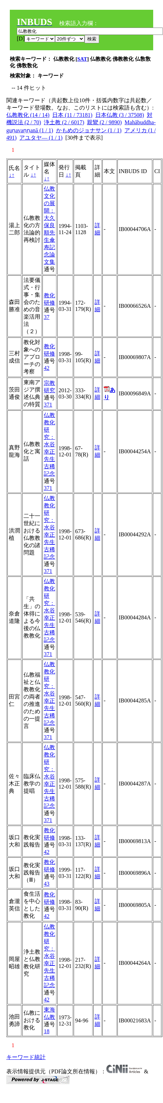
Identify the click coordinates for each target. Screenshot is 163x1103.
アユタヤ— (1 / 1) (40, 138)
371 (48, 405)
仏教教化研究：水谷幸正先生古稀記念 (49, 444)
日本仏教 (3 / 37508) (119, 115)
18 (46, 1031)
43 (46, 884)
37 (46, 317)
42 (46, 368)
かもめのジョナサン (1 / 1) (89, 130)
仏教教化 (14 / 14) (27, 115)
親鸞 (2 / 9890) (104, 122)
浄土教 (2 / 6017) (64, 122)
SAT (82, 59)
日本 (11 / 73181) (72, 115)
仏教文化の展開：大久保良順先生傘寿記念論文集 (49, 225)
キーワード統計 (26, 1057)
